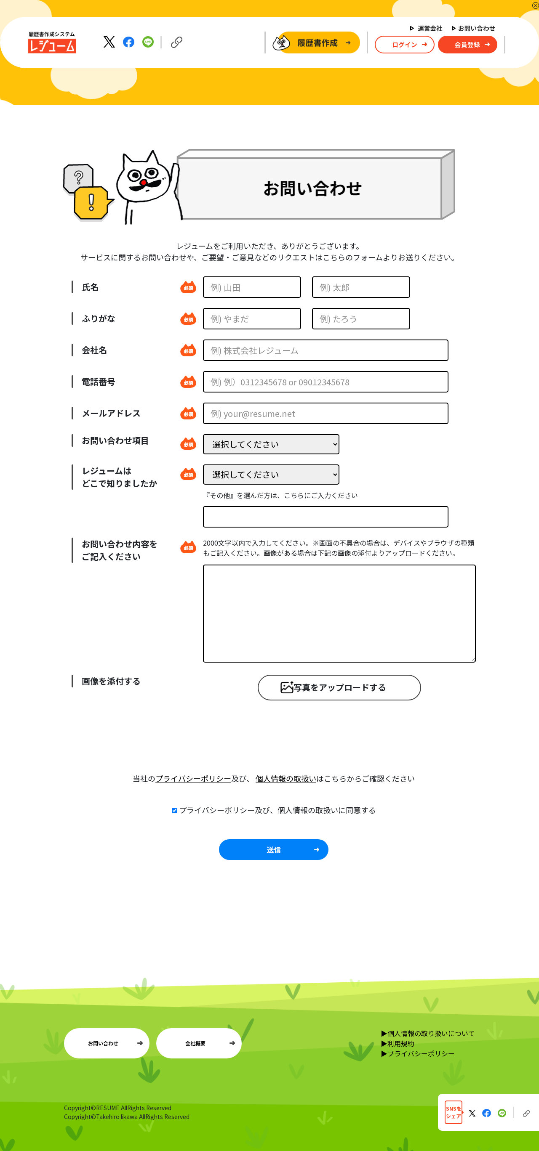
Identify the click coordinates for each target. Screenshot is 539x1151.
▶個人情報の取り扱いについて (428, 1033)
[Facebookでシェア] (129, 41)
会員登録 (467, 44)
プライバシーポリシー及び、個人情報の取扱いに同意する (277, 809)
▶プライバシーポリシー (418, 1053)
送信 (274, 849)
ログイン (404, 44)
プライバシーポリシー (193, 778)
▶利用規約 (397, 1043)
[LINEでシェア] (148, 41)
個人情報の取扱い (286, 778)
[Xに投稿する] (110, 41)
